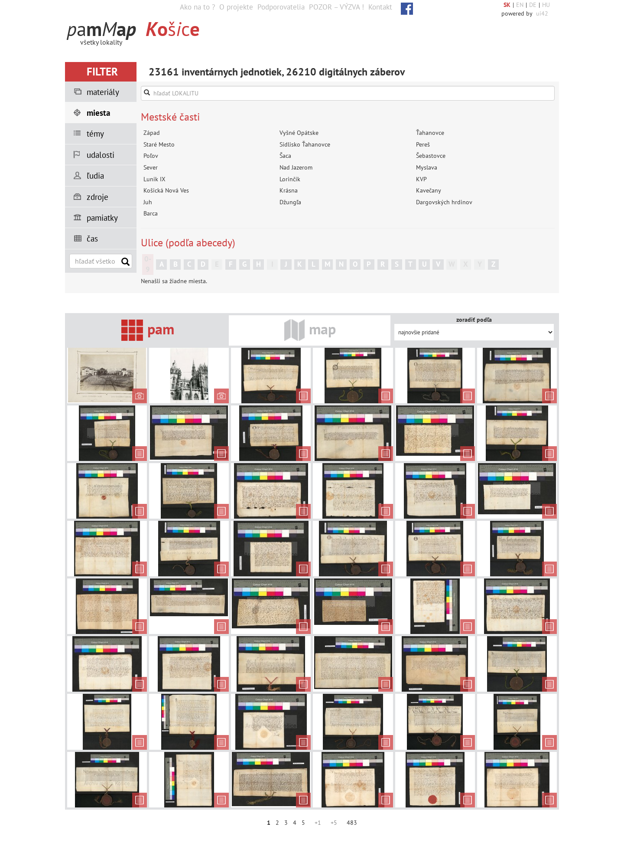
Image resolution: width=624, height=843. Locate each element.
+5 (334, 823)
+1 (318, 823)
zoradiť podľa (474, 319)
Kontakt (380, 7)
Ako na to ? (197, 7)
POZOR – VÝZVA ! (336, 7)
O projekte (236, 7)
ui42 (542, 13)
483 (352, 823)
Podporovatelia (281, 7)
